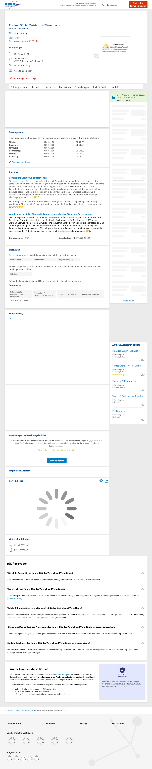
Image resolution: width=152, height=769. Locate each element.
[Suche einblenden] (104, 5)
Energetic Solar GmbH (122, 381)
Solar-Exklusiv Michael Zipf (125, 350)
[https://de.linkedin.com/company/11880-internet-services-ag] (30, 758)
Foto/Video (65, 87)
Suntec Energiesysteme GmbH (126, 365)
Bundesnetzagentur (63, 674)
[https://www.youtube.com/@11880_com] (36, 758)
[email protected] (14, 598)
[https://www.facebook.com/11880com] (9, 758)
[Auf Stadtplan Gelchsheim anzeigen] (106, 481)
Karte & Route (99, 87)
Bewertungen (82, 87)
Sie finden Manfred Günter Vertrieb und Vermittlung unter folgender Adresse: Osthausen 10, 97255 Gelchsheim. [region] (54, 579)
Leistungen (49, 87)
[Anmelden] (113, 5)
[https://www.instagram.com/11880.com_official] (16, 758)
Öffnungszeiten (19, 87)
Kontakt (115, 87)
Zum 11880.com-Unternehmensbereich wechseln (77, 6)
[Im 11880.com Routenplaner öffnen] (101, 480)
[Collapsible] (142, 573)
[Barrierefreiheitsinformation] (122, 5)
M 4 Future (117, 411)
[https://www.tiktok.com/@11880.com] (23, 758)
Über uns (35, 87)
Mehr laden (128, 300)
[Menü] (126, 5)
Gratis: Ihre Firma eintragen (138, 4)
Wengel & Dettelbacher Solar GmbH (128, 396)
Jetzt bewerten (56, 460)
